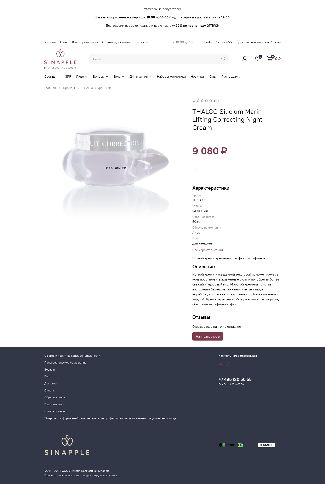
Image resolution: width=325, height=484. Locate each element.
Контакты (141, 42)
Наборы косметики (171, 76)
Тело (119, 76)
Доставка (50, 383)
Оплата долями (54, 411)
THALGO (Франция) (96, 88)
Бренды (52, 76)
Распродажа (230, 76)
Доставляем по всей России (259, 42)
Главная (50, 88)
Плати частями (54, 404)
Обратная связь (54, 397)
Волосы (100, 76)
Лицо (82, 76)
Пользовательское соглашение (65, 362)
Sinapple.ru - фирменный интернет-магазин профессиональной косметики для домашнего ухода (110, 418)
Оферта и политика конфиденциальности (72, 356)
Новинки (197, 76)
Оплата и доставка (116, 42)
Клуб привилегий (85, 42)
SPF (68, 76)
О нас (64, 42)
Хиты (212, 76)
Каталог (50, 42)
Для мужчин (141, 76)
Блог (47, 376)
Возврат (49, 369)
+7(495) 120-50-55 (218, 42)
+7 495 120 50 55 (235, 379)
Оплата (49, 390)
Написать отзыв (208, 336)
